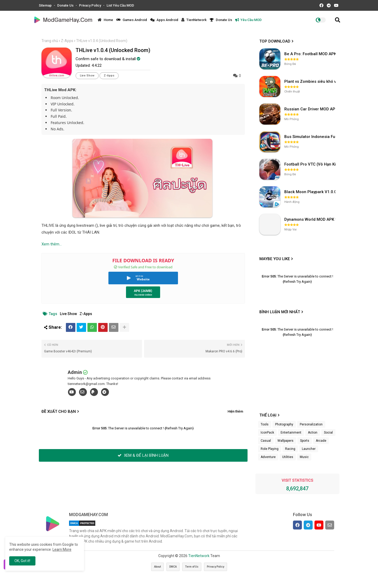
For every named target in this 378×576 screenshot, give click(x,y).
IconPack (267, 432)
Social (328, 432)
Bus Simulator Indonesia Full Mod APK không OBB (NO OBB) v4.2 (310, 136)
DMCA (173, 566)
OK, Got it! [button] (22, 561)
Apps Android (164, 20)
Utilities (287, 457)
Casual (266, 441)
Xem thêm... (51, 244)
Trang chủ (49, 41)
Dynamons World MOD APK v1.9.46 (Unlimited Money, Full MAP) (310, 219)
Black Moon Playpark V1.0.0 (310, 191)
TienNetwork (194, 20)
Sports (304, 441)
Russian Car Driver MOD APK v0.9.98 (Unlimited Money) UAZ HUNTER (310, 109)
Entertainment (291, 432)
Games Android (131, 20)
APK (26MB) (143, 291)
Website (143, 279)
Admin (75, 372)
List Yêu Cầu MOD (120, 5)
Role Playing (270, 449)
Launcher (309, 449)
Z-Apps (67, 41)
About (157, 566)
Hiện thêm (235, 411)
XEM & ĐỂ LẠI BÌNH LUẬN (143, 455)
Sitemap (45, 5)
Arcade (321, 441)
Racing (290, 449)
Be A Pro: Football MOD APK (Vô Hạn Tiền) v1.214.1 (310, 54)
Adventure (268, 457)
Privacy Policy (90, 5)
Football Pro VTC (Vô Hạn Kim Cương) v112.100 (310, 164)
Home (105, 20)
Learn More (61, 549)
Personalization (311, 424)
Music (304, 457)
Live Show (87, 75)
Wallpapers (285, 441)
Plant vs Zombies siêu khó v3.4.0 (310, 81)
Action (312, 432)
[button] (337, 20)
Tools (265, 424)
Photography (284, 424)
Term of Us (191, 566)
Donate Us (65, 5)
